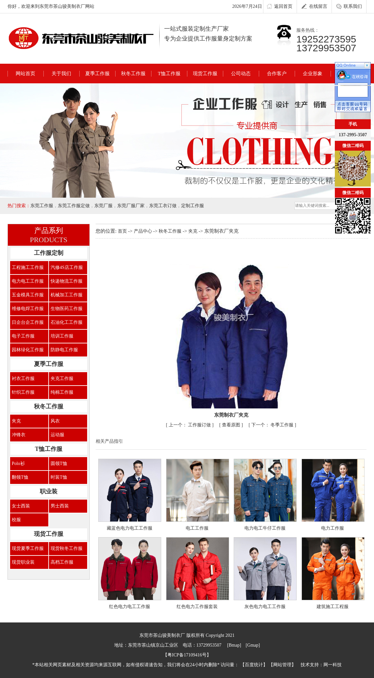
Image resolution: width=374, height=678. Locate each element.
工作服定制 (48, 253)
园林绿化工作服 (28, 349)
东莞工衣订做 (163, 205)
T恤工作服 (169, 73)
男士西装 (60, 506)
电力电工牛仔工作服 (265, 528)
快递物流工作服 (67, 281)
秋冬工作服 (133, 73)
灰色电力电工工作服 (265, 606)
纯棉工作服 (62, 392)
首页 (123, 231)
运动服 (57, 434)
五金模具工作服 (28, 294)
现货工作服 (205, 73)
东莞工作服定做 (74, 205)
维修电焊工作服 (28, 308)
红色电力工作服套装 (197, 606)
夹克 (16, 421)
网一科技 (332, 664)
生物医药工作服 (67, 308)
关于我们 (61, 73)
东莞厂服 (103, 205)
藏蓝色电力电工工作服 (129, 528)
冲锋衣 (18, 434)
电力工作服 (332, 528)
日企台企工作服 (28, 322)
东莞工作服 (41, 205)
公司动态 (241, 73)
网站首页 (25, 73)
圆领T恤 (59, 463)
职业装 (48, 491)
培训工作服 (62, 336)
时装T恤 (59, 477)
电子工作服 (23, 336)
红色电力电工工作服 (129, 606)
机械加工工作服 (67, 294)
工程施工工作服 (28, 267)
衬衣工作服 (23, 378)
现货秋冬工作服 (67, 548)
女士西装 (21, 506)
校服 (16, 519)
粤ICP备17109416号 (187, 655)
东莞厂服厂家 (131, 205)
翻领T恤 (20, 477)
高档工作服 (62, 562)
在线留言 (314, 7)
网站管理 (282, 664)
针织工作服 (23, 392)
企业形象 (312, 73)
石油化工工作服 (67, 322)
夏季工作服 (97, 73)
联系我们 (349, 7)
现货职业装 (23, 562)
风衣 (55, 421)
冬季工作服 (273, 424)
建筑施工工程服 (333, 606)
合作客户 (277, 73)
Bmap (234, 645)
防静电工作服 (64, 349)
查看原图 (232, 424)
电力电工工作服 (28, 281)
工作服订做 (190, 424)
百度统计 (254, 664)
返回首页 (279, 7)
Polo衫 (18, 463)
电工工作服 (197, 528)
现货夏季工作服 (28, 548)
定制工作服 (192, 205)
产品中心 (143, 231)
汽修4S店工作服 (67, 267)
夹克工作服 (62, 378)
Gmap (252, 645)
